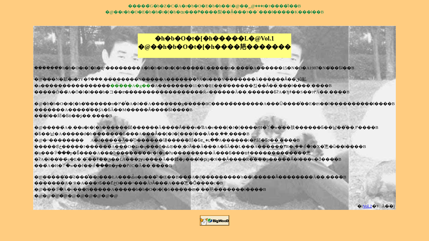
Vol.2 (367, 206)
